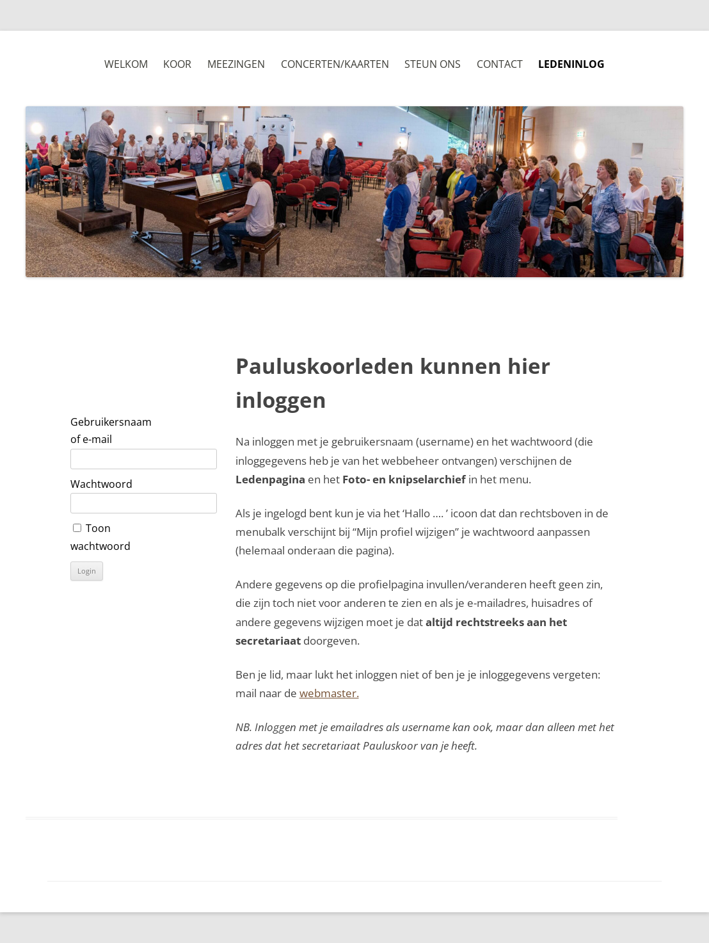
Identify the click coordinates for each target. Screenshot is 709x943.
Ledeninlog (571, 64)
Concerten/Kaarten (335, 64)
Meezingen (236, 64)
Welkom (126, 64)
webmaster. (329, 693)
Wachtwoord (101, 484)
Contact (500, 64)
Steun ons (432, 64)
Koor (177, 64)
